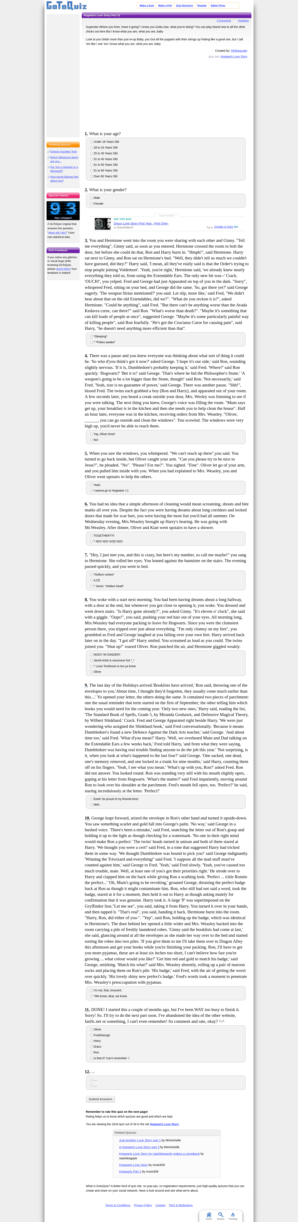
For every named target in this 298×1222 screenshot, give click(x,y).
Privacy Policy (143, 1205)
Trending (232, 1216)
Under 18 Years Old (104, 141)
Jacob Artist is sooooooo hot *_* (112, 660)
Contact (160, 1205)
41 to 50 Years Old (104, 164)
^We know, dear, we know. (108, 996)
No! (94, 439)
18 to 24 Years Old (104, 147)
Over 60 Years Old (103, 176)
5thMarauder (239, 50)
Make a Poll (165, 5)
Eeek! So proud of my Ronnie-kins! (114, 799)
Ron (94, 1052)
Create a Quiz (223, 226)
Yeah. (95, 485)
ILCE (95, 580)
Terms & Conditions (117, 1205)
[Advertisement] (166, 94)
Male (95, 197)
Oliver (95, 671)
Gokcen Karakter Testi (63, 151)
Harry (95, 1040)
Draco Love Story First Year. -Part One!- (141, 223)
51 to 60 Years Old (104, 170)
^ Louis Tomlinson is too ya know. (113, 666)
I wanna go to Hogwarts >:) (109, 490)
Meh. (95, 804)
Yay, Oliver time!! (102, 434)
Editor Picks (218, 5)
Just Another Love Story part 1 (140, 1140)
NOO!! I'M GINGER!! (105, 654)
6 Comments (224, 20)
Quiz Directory (184, 5)
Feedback (243, 20)
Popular (202, 5)
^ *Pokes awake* (102, 342)
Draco (95, 1046)
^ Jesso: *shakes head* (107, 586)
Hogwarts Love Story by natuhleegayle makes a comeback (159, 1153)
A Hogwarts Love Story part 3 (139, 1147)
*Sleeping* (98, 336)
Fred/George (100, 1035)
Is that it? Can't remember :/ (109, 1058)
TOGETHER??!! (102, 535)
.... (93, 1079)
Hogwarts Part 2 (130, 1171)
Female (96, 203)
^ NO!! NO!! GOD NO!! (106, 541)
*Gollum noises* (102, 574)
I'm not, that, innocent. (106, 990)
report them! (63, 268)
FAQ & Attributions (181, 1205)
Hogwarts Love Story (233, 56)
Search (221, 1216)
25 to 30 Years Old (104, 153)
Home (209, 1216)
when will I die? (57, 232)
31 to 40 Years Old (104, 159)
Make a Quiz (147, 5)
